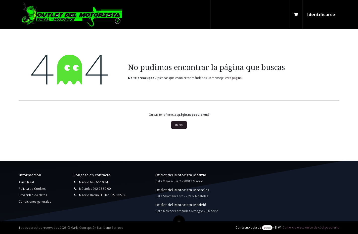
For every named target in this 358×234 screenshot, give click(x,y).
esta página (233, 78)
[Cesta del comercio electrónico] (296, 14)
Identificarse (321, 14)
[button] (179, 221)
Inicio (179, 125)
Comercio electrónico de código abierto (310, 228)
